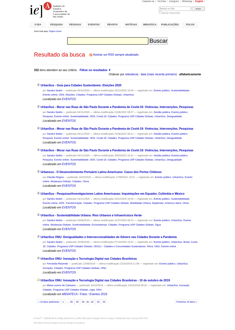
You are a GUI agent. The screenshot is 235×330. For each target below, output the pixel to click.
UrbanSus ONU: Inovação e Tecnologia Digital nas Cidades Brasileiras (89, 258)
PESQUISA (56, 24)
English (199, 1)
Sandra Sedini (54, 90)
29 (77, 302)
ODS (61, 94)
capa (92, 289)
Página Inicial (55, 31)
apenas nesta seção (171, 13)
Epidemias (158, 203)
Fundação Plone (98, 318)
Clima (86, 181)
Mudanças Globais (60, 181)
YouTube (161, 1)
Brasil (186, 242)
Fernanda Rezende (57, 263)
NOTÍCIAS (131, 24)
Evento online (50, 94)
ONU (157, 246)
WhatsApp (187, 1)
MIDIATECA (149, 24)
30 (83, 302)
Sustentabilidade (180, 90)
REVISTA (112, 24)
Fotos (83, 294)
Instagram (174, 1)
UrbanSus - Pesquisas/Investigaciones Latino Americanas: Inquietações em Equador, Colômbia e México (113, 193)
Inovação (48, 268)
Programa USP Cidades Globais (104, 94)
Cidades (80, 94)
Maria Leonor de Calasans (61, 285)
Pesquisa (48, 116)
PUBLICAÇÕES (170, 24)
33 (98, 302)
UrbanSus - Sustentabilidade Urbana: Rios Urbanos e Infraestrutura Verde (91, 215)
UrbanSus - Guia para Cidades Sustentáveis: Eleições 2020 (81, 85)
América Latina (173, 203)
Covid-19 (101, 116)
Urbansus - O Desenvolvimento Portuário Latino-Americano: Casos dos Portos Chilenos (101, 172)
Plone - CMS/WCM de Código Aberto (53, 318)
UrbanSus (128, 94)
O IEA (38, 24)
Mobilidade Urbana (140, 203)
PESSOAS (75, 24)
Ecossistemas (99, 224)
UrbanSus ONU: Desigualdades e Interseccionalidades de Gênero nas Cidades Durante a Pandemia (109, 237)
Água (158, 224)
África (150, 246)
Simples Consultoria (75, 323)
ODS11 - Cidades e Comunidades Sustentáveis (119, 246)
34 (104, 302)
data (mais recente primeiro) (159, 74)
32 (92, 302)
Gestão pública (162, 112)
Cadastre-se (148, 1)
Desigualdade (174, 116)
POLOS (190, 24)
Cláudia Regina (55, 177)
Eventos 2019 (98, 294)
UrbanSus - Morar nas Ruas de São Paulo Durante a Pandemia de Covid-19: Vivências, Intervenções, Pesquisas (117, 107)
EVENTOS (94, 24)
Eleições (70, 94)
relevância (131, 74)
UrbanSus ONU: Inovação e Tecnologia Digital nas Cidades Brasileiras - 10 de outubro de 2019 (105, 280)
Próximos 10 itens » (186, 302)
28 (71, 302)
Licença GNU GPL (139, 318)
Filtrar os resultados (93, 70)
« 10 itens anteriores (48, 302)
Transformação (74, 203)
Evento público (162, 90)
